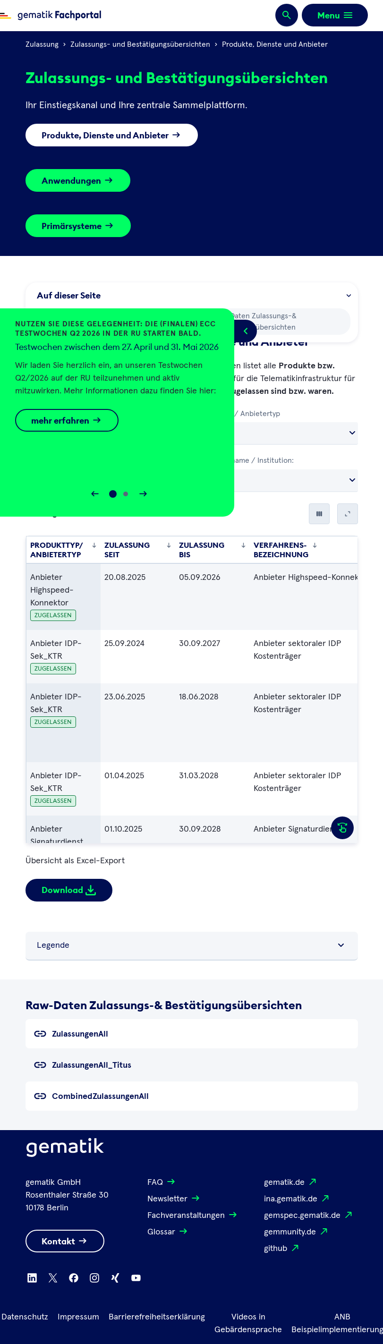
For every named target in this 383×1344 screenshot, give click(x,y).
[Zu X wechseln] (53, 1277)
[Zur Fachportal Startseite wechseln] (50, 15)
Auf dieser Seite (193, 295)
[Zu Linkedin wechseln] (32, 1277)
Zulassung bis (212, 549)
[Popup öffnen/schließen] (245, 331)
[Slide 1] (125, 494)
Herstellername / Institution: (245, 460)
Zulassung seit (137, 549)
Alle (207, 433)
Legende (192, 945)
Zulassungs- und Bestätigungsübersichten (140, 44)
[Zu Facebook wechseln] (73, 1277)
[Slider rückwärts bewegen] (95, 494)
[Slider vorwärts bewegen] (143, 494)
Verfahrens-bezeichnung (285, 549)
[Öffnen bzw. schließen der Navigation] (335, 15)
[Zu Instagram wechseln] (94, 1277)
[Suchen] (286, 15)
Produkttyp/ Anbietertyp (238, 413)
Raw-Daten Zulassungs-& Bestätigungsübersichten (248, 320)
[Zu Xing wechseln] (115, 1277)
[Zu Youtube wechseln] (136, 1277)
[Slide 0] (112, 494)
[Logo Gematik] (65, 1149)
